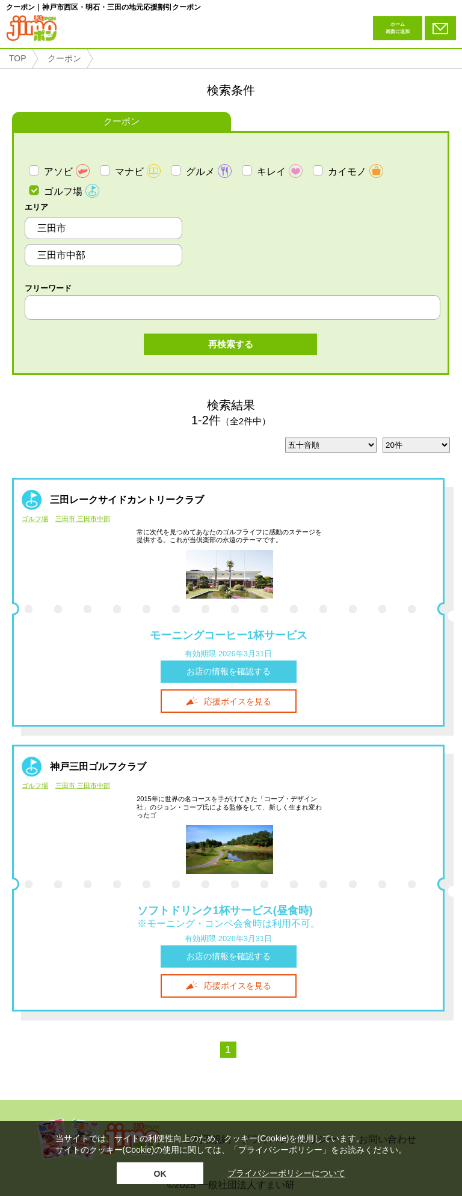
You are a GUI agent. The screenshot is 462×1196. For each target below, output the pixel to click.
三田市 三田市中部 (82, 519)
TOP (17, 58)
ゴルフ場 (35, 519)
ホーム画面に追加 (398, 28)
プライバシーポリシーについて (286, 1173)
